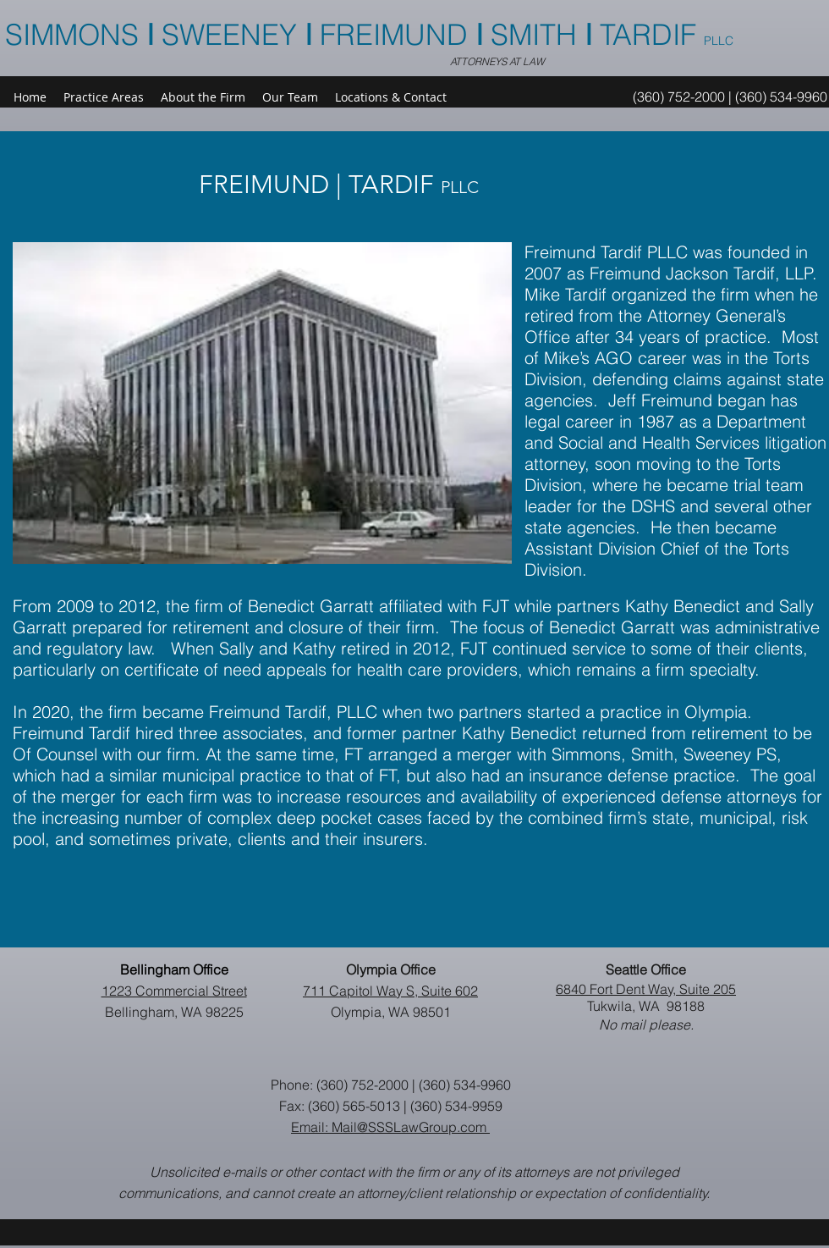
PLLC (718, 40)
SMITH (538, 34)
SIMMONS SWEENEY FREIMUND (240, 34)
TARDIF (652, 34)
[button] (290, 97)
